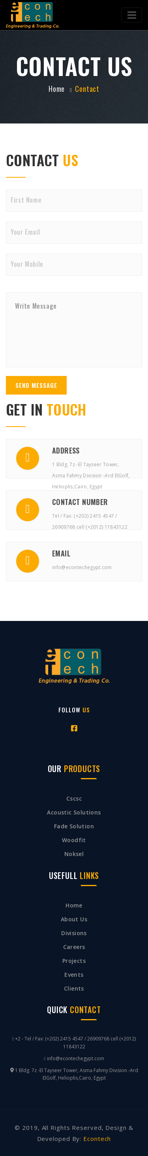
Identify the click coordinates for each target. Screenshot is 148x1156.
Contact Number (80, 502)
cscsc (74, 798)
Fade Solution (74, 826)
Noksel (74, 854)
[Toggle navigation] (131, 15)
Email (61, 553)
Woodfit (74, 840)
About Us (74, 919)
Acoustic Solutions (74, 812)
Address (66, 450)
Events (73, 974)
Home (74, 905)
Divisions (74, 933)
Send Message (36, 385)
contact (87, 89)
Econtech (96, 1139)
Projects (74, 960)
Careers (74, 947)
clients (74, 988)
